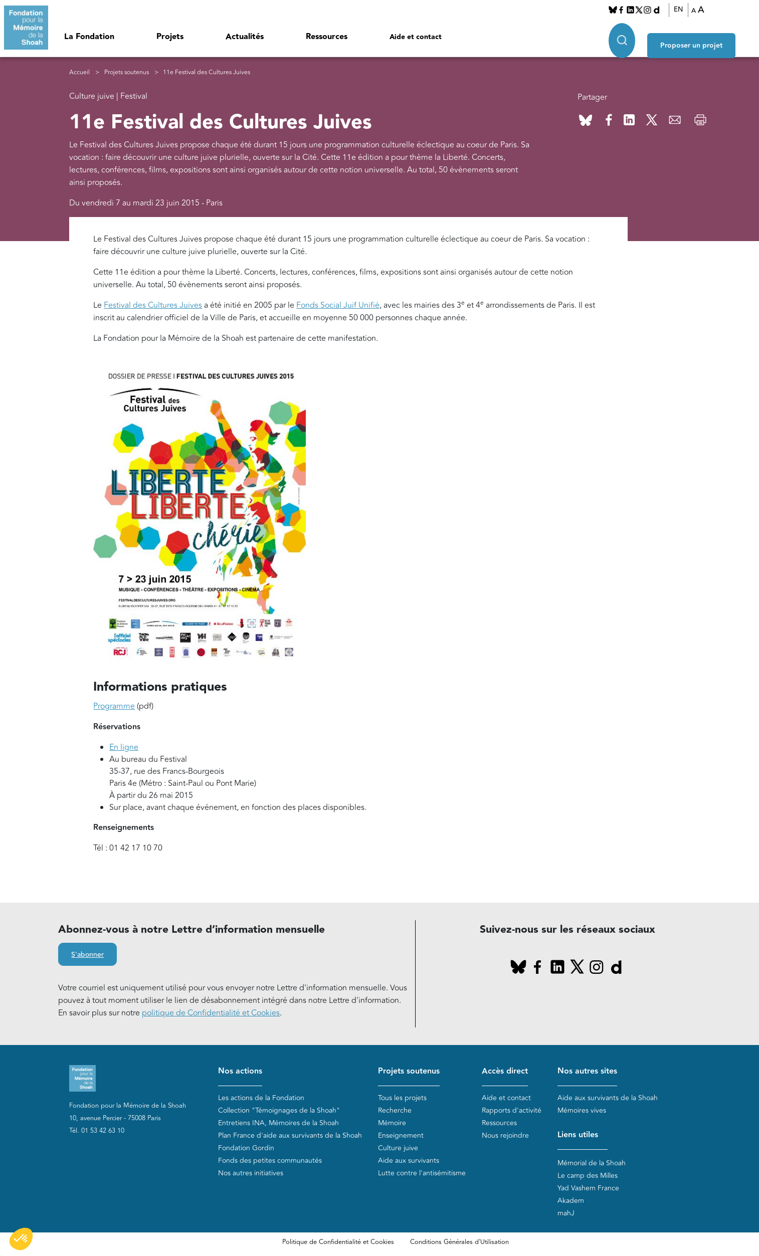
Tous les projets (402, 1098)
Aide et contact (416, 37)
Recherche (395, 1111)
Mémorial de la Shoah (591, 1163)
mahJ (566, 1213)
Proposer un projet (707, 35)
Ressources (326, 37)
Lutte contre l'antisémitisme (422, 1173)
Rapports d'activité (511, 1111)
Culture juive (398, 1148)
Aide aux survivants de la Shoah (607, 1098)
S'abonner (87, 955)
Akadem (570, 1201)
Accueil (79, 73)
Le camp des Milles (587, 1176)
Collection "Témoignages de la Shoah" (279, 1111)
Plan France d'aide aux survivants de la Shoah (290, 1136)
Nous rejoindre (505, 1136)
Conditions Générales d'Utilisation (459, 1242)
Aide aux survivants (408, 1161)
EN (686, 10)
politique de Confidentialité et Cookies (211, 1014)
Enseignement (401, 1136)
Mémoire (392, 1123)
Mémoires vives (581, 1111)
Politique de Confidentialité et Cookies (338, 1242)
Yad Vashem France (588, 1188)
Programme (114, 707)
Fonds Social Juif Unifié (338, 306)
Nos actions (240, 1072)
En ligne (123, 748)
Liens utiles (577, 1135)
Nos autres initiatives (250, 1173)
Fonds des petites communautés (270, 1161)
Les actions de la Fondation (261, 1098)
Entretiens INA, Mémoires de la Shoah (278, 1123)
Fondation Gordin (246, 1148)
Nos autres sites (587, 1072)
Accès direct (505, 1072)
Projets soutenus (126, 73)
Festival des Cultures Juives (153, 306)
